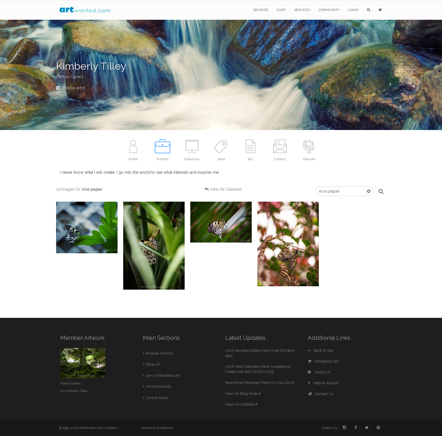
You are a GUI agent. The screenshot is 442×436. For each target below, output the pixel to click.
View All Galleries (226, 189)
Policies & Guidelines (157, 428)
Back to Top (320, 350)
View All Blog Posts (242, 393)
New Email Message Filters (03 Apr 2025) (260, 382)
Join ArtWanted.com (163, 375)
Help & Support (323, 383)
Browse (260, 10)
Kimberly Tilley (76, 391)
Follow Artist (70, 88)
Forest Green (70, 383)
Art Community (159, 386)
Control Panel (157, 398)
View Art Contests (241, 404)
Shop (281, 10)
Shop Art (153, 364)
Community (329, 10)
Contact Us (320, 394)
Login (353, 10)
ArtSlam (111, 428)
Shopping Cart (323, 361)
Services (302, 10)
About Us (319, 372)
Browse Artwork (159, 353)
